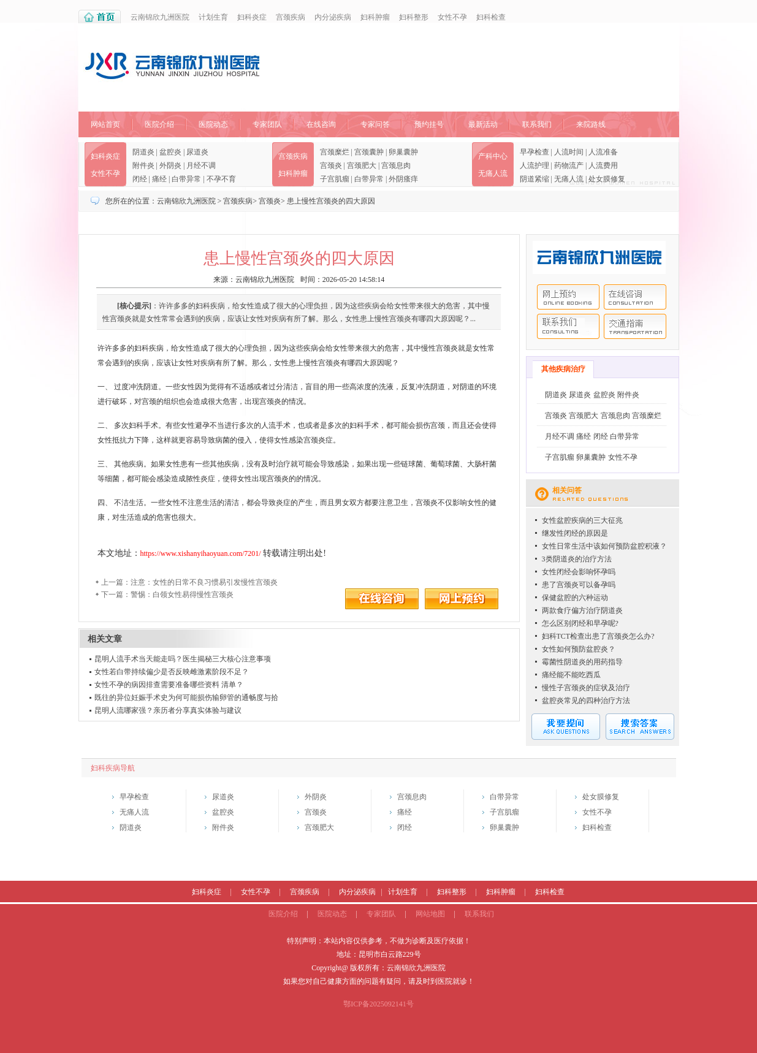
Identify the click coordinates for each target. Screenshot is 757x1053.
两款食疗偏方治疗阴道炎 (582, 610)
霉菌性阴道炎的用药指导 (582, 662)
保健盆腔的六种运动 (575, 597)
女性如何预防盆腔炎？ (578, 649)
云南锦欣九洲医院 (160, 17)
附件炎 (143, 165)
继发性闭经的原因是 (575, 533)
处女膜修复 (606, 179)
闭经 (139, 179)
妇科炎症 (252, 17)
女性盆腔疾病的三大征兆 (582, 520)
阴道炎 (143, 152)
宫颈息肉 (396, 165)
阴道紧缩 (534, 179)
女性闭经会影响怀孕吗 (578, 572)
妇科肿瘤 (375, 17)
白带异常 (186, 179)
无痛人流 (493, 173)
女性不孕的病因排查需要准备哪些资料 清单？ (168, 684)
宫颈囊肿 (369, 152)
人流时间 (569, 152)
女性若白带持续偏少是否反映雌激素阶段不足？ (171, 671)
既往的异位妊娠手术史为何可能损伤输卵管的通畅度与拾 (186, 697)
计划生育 (213, 17)
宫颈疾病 (290, 17)
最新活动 (483, 124)
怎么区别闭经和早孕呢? (580, 623)
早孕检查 (534, 152)
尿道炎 (197, 152)
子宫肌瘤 (334, 179)
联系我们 (537, 124)
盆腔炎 (170, 152)
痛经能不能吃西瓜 (571, 675)
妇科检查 (491, 17)
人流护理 (534, 165)
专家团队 (267, 124)
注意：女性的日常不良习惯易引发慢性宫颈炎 (204, 582)
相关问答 (567, 490)
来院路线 (591, 124)
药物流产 (569, 165)
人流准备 (603, 152)
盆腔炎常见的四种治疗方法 (586, 700)
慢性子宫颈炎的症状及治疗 (586, 687)
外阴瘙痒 (403, 179)
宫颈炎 (331, 165)
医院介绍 (159, 124)
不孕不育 (221, 179)
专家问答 (375, 124)
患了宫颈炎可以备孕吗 (578, 584)
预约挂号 (429, 124)
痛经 (159, 179)
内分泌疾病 (332, 17)
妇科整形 (413, 17)
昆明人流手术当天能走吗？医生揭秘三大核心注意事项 (182, 659)
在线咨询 (321, 124)
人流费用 (603, 165)
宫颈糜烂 (334, 152)
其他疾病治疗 (563, 369)
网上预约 (568, 297)
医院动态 (213, 124)
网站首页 (105, 124)
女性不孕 (452, 17)
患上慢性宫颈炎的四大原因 (331, 201)
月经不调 (201, 165)
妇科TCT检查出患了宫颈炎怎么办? (598, 636)
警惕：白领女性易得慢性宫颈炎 (182, 594)
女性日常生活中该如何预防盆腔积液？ (604, 546)
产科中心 (493, 156)
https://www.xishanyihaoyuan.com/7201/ (200, 553)
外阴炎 (170, 165)
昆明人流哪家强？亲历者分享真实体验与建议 (168, 710)
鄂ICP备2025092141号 (378, 1004)
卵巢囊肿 (403, 152)
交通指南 (635, 326)
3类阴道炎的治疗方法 (577, 559)
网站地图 (430, 914)
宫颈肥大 (361, 165)
